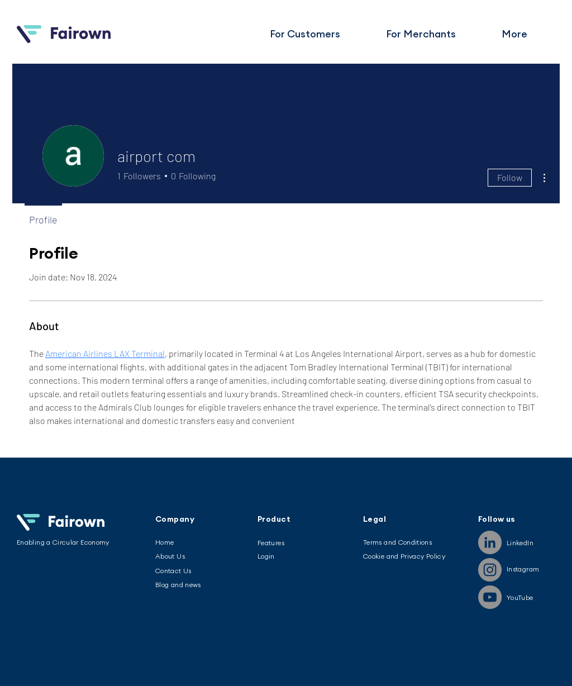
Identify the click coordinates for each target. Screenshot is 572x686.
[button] (514, 34)
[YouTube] (490, 597)
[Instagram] (490, 570)
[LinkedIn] (490, 542)
